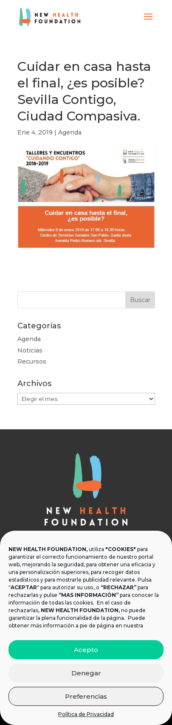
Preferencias (86, 696)
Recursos (31, 361)
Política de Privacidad (86, 714)
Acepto (86, 650)
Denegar (86, 673)
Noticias (29, 350)
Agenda (70, 132)
